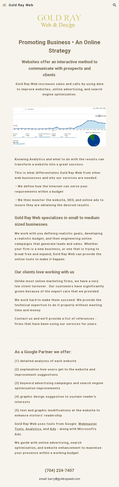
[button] (4, 5)
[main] (59, 67)
